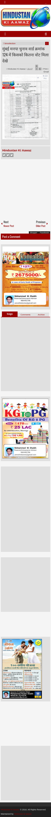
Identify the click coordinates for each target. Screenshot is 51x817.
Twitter (8, 155)
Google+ (11, 155)
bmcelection (10, 43)
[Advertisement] (25, 188)
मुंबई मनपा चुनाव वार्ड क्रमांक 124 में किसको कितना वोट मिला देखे (25, 54)
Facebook (4, 155)
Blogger (33, 232)
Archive (41, 314)
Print (44, 69)
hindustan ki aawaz (23, 814)
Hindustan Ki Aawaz (16, 69)
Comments (25, 314)
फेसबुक (10, 314)
